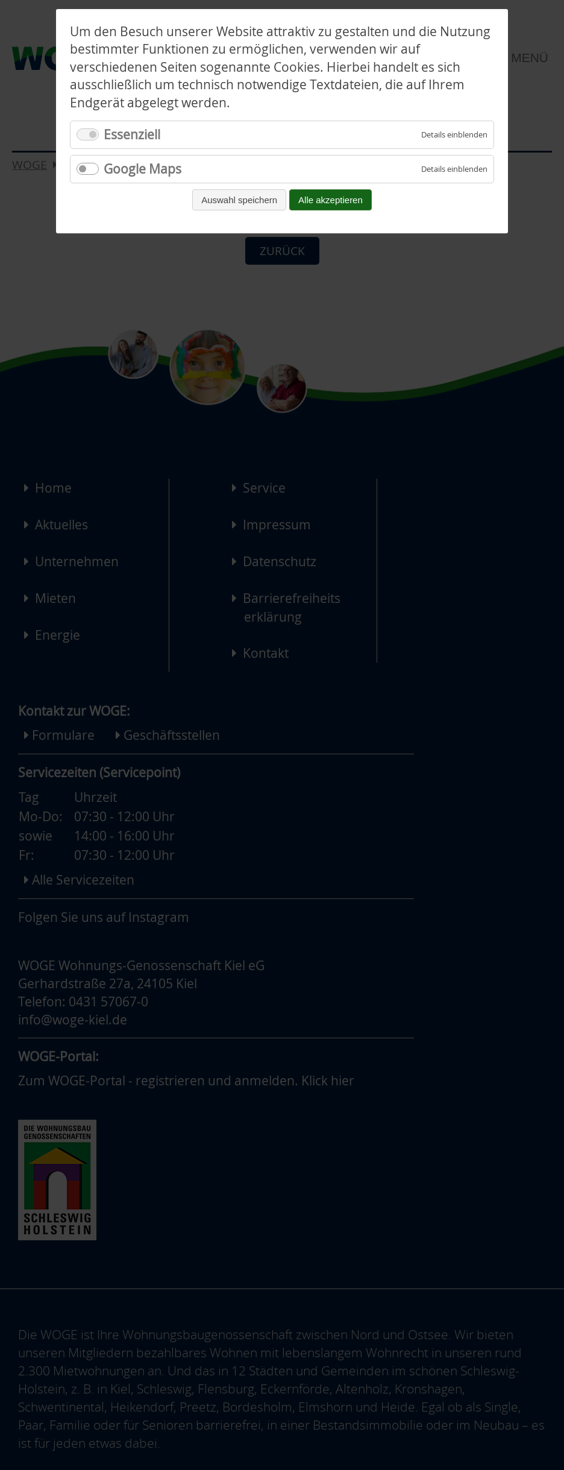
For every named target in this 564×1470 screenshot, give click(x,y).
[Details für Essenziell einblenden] (454, 134)
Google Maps (142, 168)
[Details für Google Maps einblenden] (454, 169)
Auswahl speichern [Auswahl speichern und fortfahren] (239, 200)
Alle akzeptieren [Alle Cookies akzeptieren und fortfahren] (330, 200)
